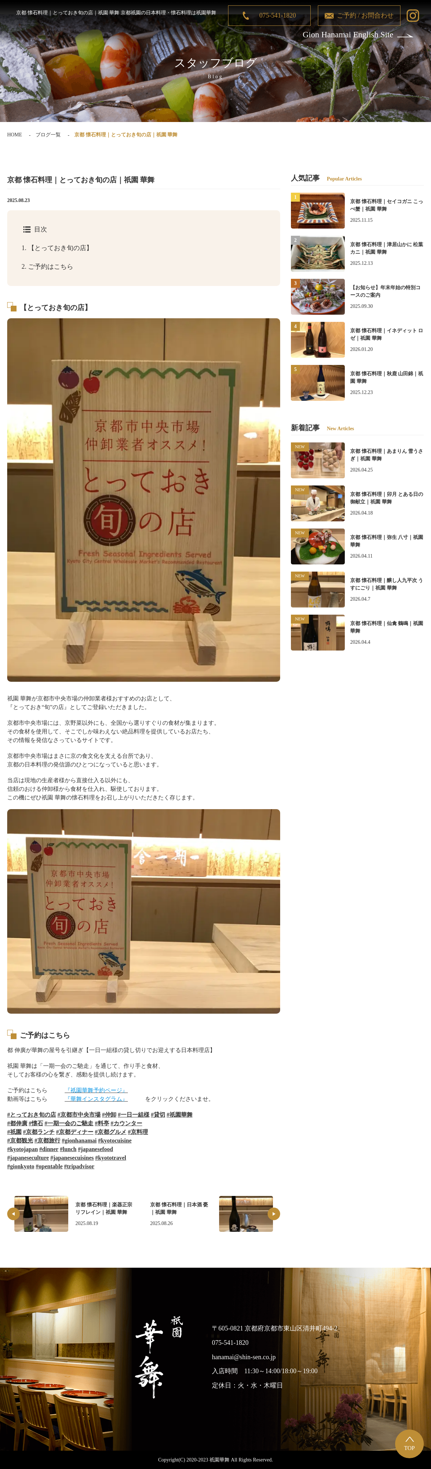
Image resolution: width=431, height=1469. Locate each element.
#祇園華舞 (180, 1115)
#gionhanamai (79, 1140)
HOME (14, 134)
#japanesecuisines (72, 1158)
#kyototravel (110, 1158)
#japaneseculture (28, 1158)
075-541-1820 (277, 15)
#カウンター (126, 1123)
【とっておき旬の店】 (57, 248)
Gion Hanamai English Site (348, 34)
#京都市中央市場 (79, 1115)
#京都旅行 (47, 1140)
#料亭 (102, 1123)
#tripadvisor (79, 1166)
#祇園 (14, 1132)
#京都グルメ (110, 1132)
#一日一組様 (133, 1115)
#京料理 (138, 1132)
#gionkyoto (20, 1166)
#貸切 (158, 1115)
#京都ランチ (39, 1132)
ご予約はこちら (47, 266)
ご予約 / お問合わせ (365, 15)
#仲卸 (109, 1115)
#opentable (49, 1166)
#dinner (48, 1149)
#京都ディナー (74, 1132)
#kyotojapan (22, 1149)
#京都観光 (20, 1140)
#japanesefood (95, 1149)
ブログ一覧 (48, 134)
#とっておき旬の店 (31, 1115)
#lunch (68, 1149)
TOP (409, 1448)
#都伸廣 (17, 1123)
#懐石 (36, 1123)
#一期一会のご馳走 (69, 1123)
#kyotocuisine (114, 1140)
